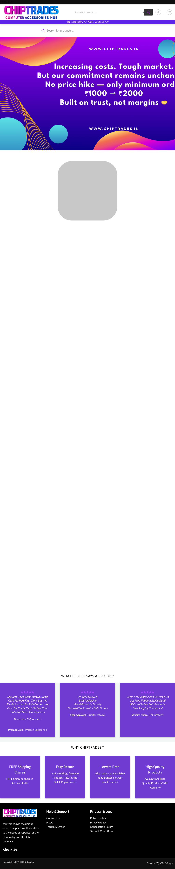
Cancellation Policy (101, 826)
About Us (10, 850)
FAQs (49, 822)
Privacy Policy (98, 822)
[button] (158, 12)
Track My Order (55, 826)
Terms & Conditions (101, 831)
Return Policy (98, 818)
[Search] (148, 12)
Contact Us (53, 818)
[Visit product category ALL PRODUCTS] (87, 190)
